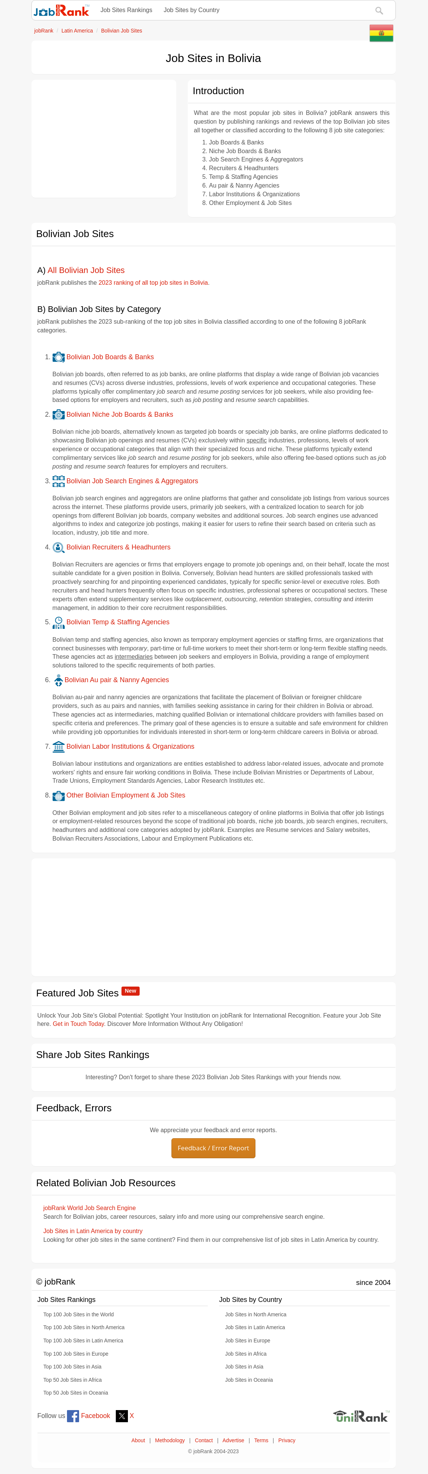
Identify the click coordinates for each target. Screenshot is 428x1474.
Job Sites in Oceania (249, 1380)
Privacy (287, 1440)
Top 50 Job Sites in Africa (73, 1380)
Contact (204, 1440)
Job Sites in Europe (247, 1341)
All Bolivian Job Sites (86, 270)
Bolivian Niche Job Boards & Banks (113, 414)
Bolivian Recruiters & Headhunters (112, 547)
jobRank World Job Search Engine (90, 1208)
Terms (261, 1440)
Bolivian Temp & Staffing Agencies (111, 622)
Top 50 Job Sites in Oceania (76, 1393)
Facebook (88, 1416)
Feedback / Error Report (213, 1148)
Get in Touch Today (78, 1024)
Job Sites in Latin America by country (93, 1231)
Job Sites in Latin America (255, 1327)
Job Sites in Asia (244, 1367)
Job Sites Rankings (127, 10)
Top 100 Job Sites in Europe (76, 1354)
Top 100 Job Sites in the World (79, 1314)
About (138, 1440)
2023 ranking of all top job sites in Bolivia (153, 282)
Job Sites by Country (191, 10)
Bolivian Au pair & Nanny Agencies (111, 680)
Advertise (233, 1440)
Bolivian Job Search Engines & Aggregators (125, 481)
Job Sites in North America (255, 1314)
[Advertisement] (104, 139)
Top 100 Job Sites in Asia (73, 1367)
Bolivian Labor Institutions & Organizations (124, 746)
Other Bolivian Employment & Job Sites (119, 795)
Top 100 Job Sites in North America (84, 1327)
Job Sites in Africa (245, 1354)
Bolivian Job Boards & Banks (103, 357)
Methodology (170, 1440)
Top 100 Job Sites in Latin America (83, 1341)
